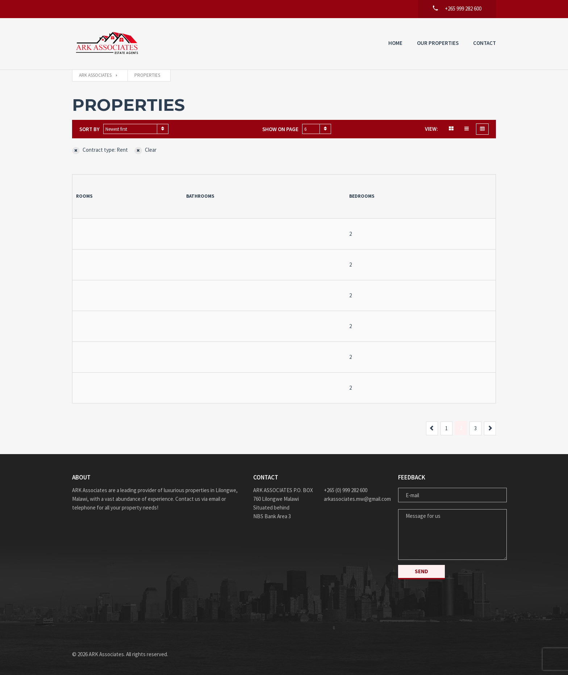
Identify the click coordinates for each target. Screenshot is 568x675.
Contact (484, 42)
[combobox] (135, 129)
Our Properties (438, 42)
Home (395, 42)
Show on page (280, 129)
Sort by (89, 129)
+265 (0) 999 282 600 (345, 490)
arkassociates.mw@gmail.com (355, 498)
